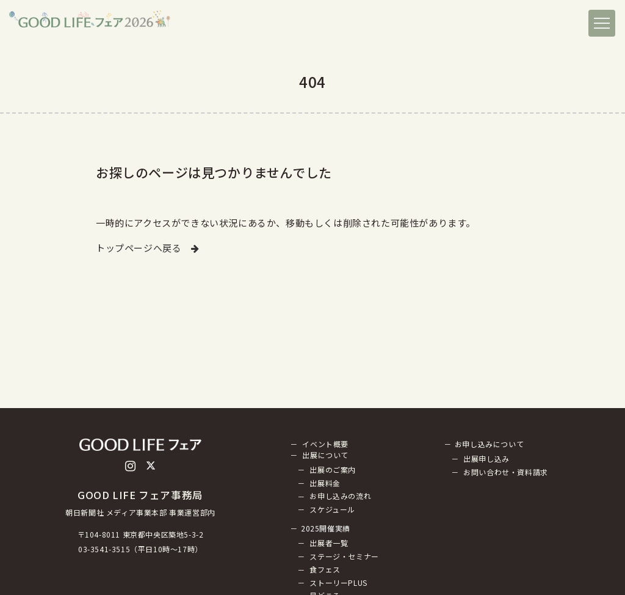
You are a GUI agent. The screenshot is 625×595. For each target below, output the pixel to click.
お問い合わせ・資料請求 (505, 472)
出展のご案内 (332, 469)
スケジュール (332, 509)
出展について (325, 455)
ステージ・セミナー (343, 556)
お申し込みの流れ (340, 496)
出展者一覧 (328, 543)
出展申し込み (486, 458)
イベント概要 (325, 444)
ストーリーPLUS (338, 582)
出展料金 (324, 483)
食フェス (324, 569)
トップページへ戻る (148, 247)
